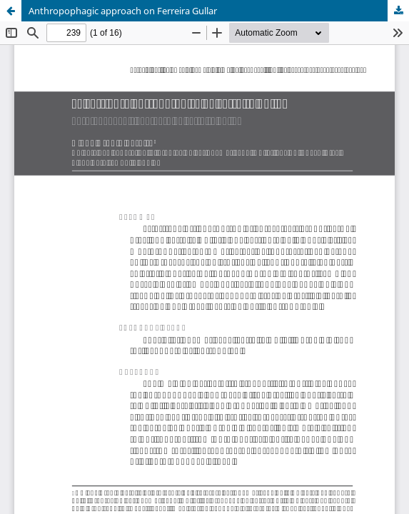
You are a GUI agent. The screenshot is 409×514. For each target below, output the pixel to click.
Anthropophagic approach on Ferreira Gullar (123, 10)
